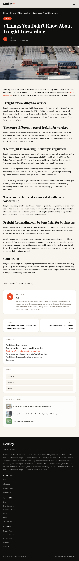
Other (12, 13)
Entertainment (8, 506)
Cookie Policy (8, 539)
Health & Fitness (9, 510)
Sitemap (6, 547)
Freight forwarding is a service (16, 347)
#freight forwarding (25, 283)
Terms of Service (9, 535)
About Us (6, 484)
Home (5, 13)
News (5, 514)
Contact (6, 543)
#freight (12, 283)
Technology (7, 521)
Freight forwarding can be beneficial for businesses (24, 359)
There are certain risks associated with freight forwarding (26, 356)
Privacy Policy (8, 488)
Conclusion (10, 362)
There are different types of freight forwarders (24, 350)
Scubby (9, 4)
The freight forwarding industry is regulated (23, 353)
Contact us (7, 492)
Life (4, 502)
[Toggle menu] (74, 3)
